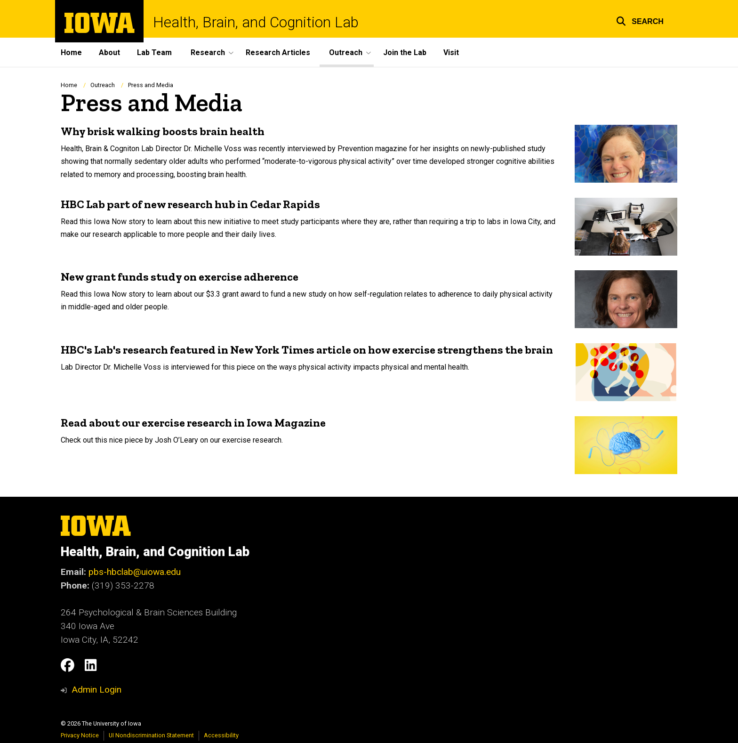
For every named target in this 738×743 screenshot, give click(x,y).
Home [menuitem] (71, 52)
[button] (639, 20)
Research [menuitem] (208, 52)
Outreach (102, 85)
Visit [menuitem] (451, 52)
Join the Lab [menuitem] (404, 52)
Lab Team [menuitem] (154, 52)
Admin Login (96, 689)
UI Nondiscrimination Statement (151, 735)
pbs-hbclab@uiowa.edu (134, 571)
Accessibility (221, 735)
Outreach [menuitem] (345, 52)
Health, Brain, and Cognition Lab (256, 22)
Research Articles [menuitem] (278, 52)
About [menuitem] (109, 52)
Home (69, 85)
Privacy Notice (80, 735)
